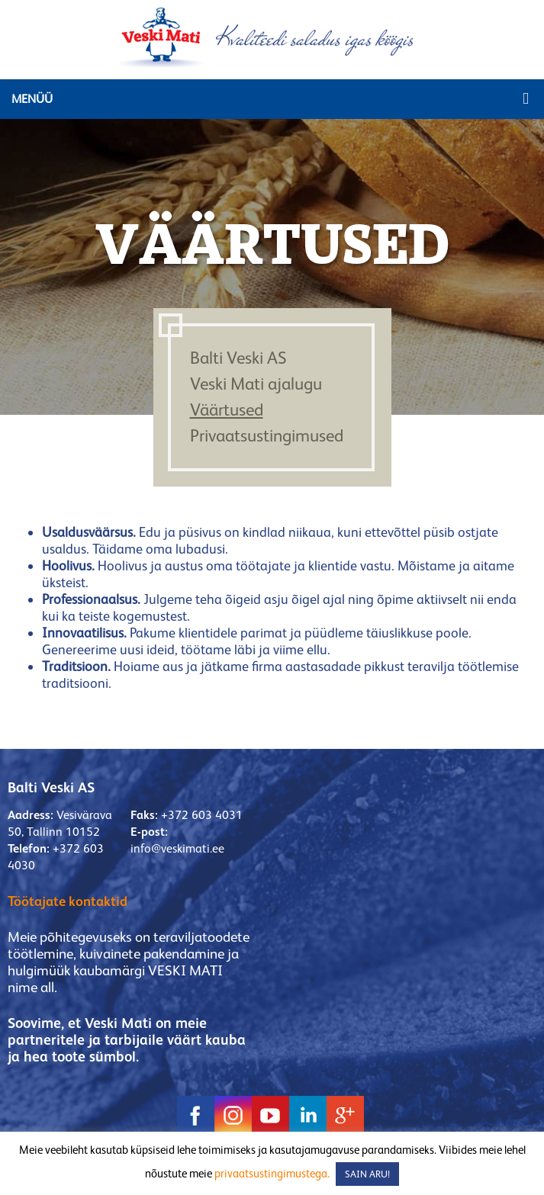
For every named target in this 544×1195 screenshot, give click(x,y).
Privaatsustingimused (266, 435)
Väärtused (226, 409)
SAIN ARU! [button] (367, 1174)
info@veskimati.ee (177, 848)
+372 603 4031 (202, 815)
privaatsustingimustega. (272, 1173)
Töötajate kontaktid (67, 901)
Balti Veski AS (238, 358)
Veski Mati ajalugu (256, 384)
